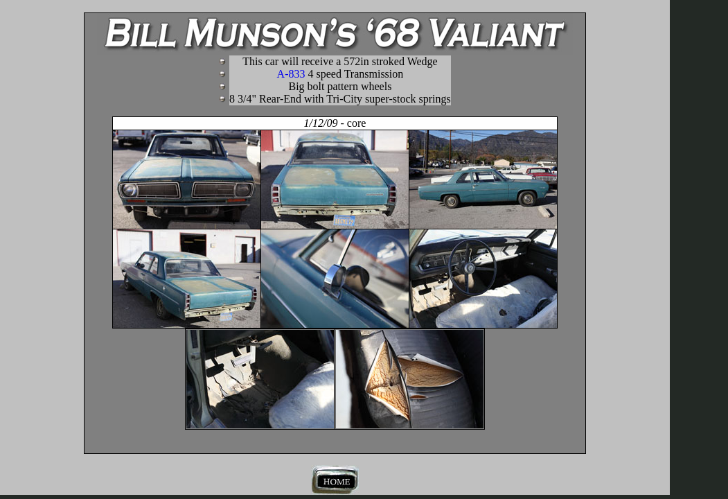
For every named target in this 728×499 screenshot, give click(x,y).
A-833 (340, 74)
